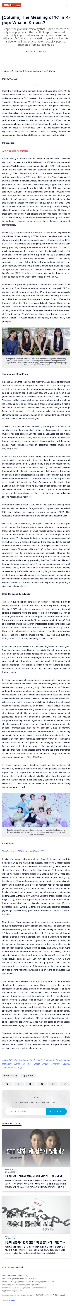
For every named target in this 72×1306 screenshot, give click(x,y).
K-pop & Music (28, 1076)
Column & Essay (10, 1076)
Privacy (11, 1267)
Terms (4, 1267)
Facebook (19, 1267)
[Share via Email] (53, 1084)
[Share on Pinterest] (42, 1084)
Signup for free (56, 1111)
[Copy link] (64, 1084)
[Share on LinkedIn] (30, 1084)
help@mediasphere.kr (37, 1287)
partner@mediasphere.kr (29, 1284)
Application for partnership (13, 1290)
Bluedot (29, 51)
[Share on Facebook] (19, 1084)
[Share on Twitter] (7, 1084)
